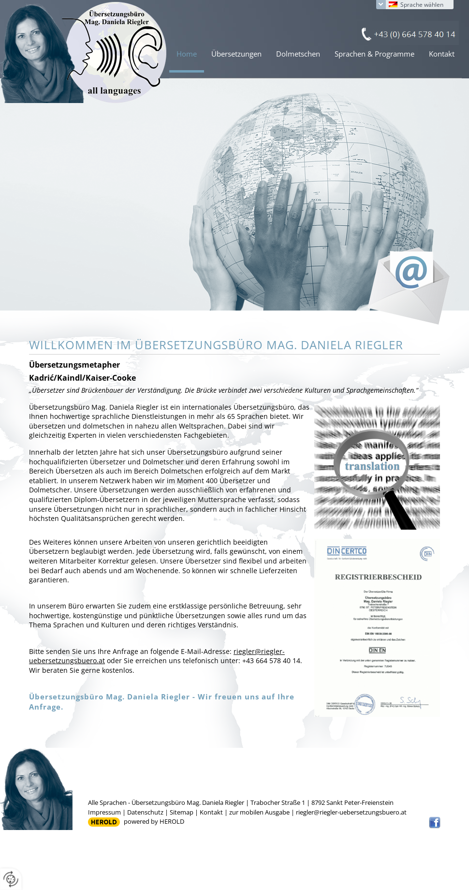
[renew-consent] (11, 879)
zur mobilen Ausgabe (259, 812)
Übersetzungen (236, 54)
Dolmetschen (298, 54)
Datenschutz (145, 812)
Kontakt (441, 54)
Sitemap (181, 812)
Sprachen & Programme (374, 54)
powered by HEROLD (154, 821)
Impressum (104, 812)
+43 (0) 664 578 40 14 (408, 33)
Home (186, 54)
